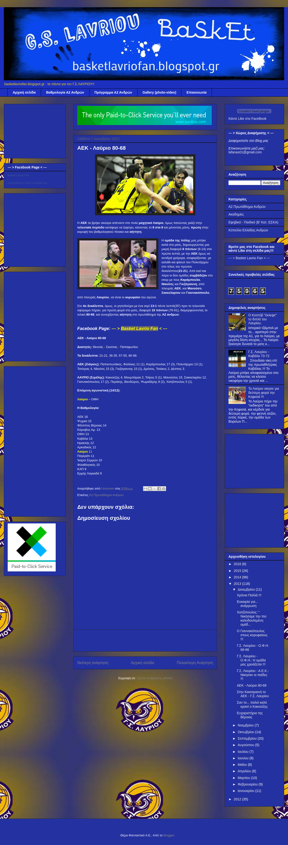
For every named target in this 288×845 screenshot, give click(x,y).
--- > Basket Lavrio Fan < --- (249, 258)
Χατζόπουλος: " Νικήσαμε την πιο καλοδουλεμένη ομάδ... (251, 618)
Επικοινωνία (196, 92)
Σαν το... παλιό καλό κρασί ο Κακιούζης (252, 704)
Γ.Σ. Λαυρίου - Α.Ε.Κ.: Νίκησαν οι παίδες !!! (253, 675)
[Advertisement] (32, 130)
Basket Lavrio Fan (18, 175)
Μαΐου (243, 765)
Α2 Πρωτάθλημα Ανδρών (106, 495)
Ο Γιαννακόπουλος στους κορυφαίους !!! (252, 635)
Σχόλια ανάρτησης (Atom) (154, 678)
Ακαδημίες (236, 214)
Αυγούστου (246, 745)
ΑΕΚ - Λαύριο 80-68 (251, 685)
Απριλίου (245, 771)
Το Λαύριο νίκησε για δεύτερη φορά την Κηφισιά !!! (263, 393)
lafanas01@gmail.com (245, 152)
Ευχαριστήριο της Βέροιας (250, 715)
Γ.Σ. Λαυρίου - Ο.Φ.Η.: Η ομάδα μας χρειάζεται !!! (251, 660)
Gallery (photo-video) (159, 92)
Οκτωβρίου (246, 732)
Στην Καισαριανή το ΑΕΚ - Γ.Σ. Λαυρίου (253, 694)
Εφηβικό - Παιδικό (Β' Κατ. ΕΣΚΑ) (253, 222)
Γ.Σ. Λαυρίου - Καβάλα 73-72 (259, 354)
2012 (238, 799)
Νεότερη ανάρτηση (92, 663)
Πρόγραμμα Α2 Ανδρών (113, 92)
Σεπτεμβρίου (248, 738)
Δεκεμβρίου (247, 589)
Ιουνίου (243, 758)
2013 (238, 584)
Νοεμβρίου (246, 725)
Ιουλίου (243, 752)
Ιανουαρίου (246, 791)
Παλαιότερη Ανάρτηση (195, 663)
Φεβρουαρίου (248, 784)
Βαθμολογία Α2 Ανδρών (65, 92)
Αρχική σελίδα (24, 92)
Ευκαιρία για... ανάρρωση (247, 604)
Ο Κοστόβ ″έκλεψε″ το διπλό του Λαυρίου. (262, 319)
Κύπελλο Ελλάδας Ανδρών (248, 230)
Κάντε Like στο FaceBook (247, 118)
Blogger (168, 835)
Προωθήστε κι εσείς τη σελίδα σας (28, 182)
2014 (238, 577)
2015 (238, 571)
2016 (238, 564)
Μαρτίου (244, 778)
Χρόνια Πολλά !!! (249, 595)
